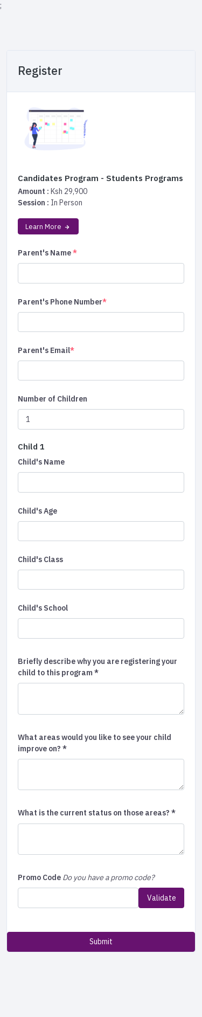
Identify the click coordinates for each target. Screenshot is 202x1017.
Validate (161, 898)
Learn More (48, 226)
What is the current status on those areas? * (97, 813)
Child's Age (37, 511)
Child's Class (40, 559)
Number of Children (52, 399)
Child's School (43, 608)
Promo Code (39, 877)
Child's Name (41, 462)
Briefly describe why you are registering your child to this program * (97, 666)
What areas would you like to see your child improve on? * (94, 742)
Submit (101, 941)
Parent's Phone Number (62, 302)
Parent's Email (46, 350)
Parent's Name (47, 253)
